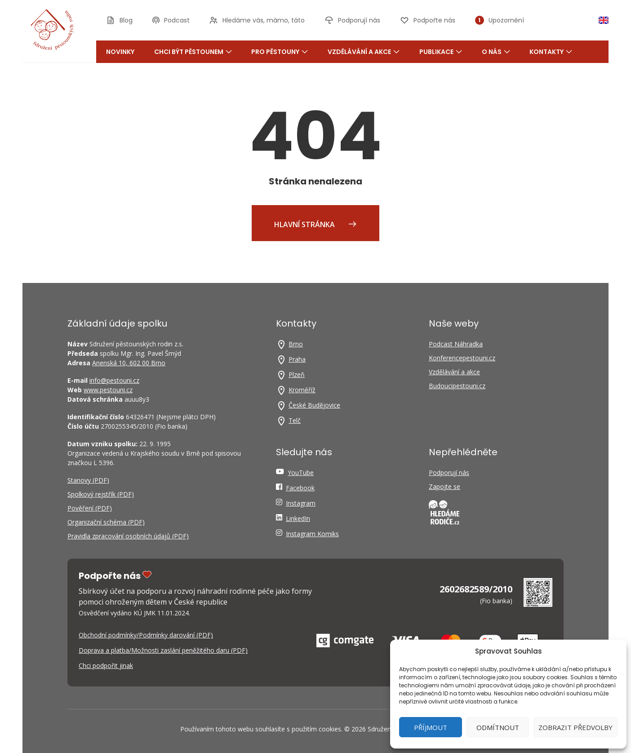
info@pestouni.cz (114, 380)
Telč (295, 420)
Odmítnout (497, 727)
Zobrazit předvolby (575, 727)
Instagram (301, 503)
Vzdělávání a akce (364, 51)
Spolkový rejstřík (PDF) (100, 494)
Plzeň (297, 374)
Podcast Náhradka (456, 344)
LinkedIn (298, 518)
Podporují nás (449, 472)
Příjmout (430, 727)
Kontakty (550, 51)
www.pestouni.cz (108, 389)
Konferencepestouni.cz (462, 358)
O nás (496, 51)
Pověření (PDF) (89, 508)
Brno (296, 344)
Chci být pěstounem (193, 51)
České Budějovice (314, 405)
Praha (297, 359)
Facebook (300, 488)
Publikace (440, 51)
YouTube (301, 472)
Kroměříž (302, 389)
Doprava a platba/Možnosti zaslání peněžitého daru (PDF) (163, 650)
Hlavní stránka (315, 224)
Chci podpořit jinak (106, 665)
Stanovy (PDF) (88, 480)
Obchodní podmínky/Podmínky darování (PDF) (146, 635)
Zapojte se (444, 486)
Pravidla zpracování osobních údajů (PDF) (128, 536)
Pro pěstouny (279, 51)
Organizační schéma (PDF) (106, 522)
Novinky (120, 51)
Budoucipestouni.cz (457, 385)
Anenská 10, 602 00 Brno (128, 363)
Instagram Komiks (312, 533)
